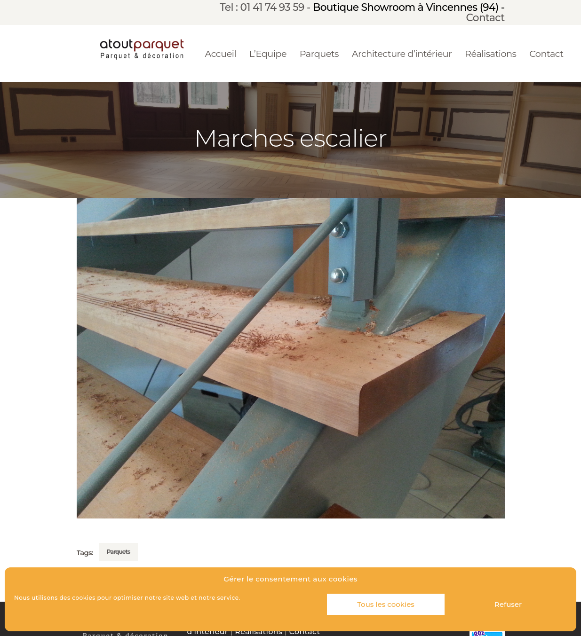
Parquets (118, 551)
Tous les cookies (385, 604)
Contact (485, 17)
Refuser (508, 604)
